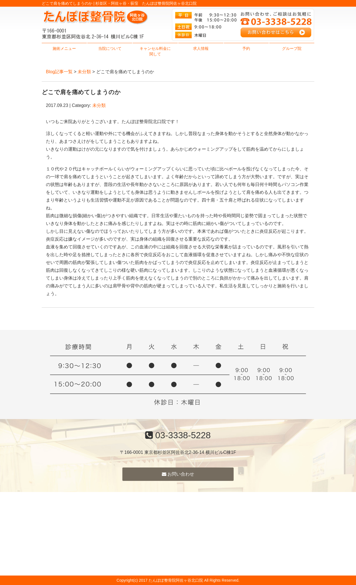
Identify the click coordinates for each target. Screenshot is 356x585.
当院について (110, 48)
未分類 (84, 71)
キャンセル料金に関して (155, 51)
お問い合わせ (178, 474)
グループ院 (291, 48)
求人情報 (201, 48)
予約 (246, 48)
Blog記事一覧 (59, 71)
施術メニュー (64, 48)
